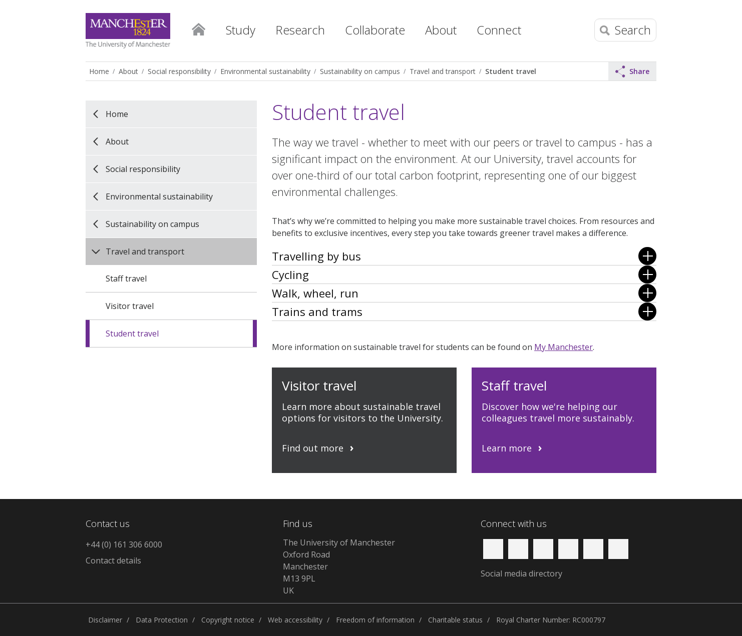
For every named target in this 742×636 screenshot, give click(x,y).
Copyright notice (227, 619)
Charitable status (455, 619)
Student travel (510, 71)
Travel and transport (443, 71)
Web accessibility (295, 619)
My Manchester (563, 347)
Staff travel (126, 278)
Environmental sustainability (265, 71)
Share (632, 72)
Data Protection (162, 619)
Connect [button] (499, 30)
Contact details (113, 560)
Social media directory (521, 573)
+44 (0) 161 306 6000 (124, 544)
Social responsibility (179, 71)
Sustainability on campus (360, 71)
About (128, 71)
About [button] (441, 30)
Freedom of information (375, 619)
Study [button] (240, 30)
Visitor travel (130, 306)
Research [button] (300, 30)
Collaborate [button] (375, 30)
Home (198, 27)
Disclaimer (105, 619)
